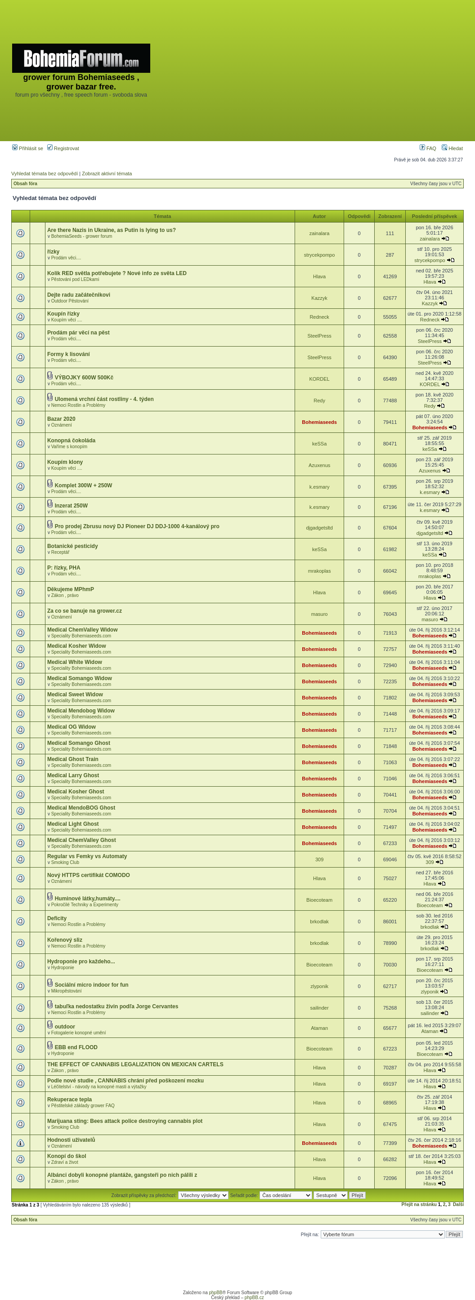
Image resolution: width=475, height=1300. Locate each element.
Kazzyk (319, 298)
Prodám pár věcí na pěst (78, 332)
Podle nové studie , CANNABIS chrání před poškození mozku (125, 1080)
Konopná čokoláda (71, 440)
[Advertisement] (313, 71)
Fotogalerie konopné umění (78, 1032)
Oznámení (61, 425)
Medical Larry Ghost (73, 775)
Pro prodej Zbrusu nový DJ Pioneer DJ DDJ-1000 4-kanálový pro (137, 526)
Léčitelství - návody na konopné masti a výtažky (99, 1086)
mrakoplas (319, 571)
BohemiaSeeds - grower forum (81, 236)
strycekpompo (319, 255)
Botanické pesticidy (72, 546)
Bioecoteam (319, 900)
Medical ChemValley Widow (82, 630)
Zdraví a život (64, 1162)
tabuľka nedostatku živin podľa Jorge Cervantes (117, 1006)
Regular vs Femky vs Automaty (87, 856)
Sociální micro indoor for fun (92, 985)
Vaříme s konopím (69, 446)
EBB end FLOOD (76, 1047)
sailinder (319, 1008)
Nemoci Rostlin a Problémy (78, 405)
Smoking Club (65, 862)
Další (458, 1204)
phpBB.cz (254, 1297)
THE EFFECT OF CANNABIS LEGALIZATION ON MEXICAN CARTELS (135, 1064)
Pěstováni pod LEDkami (75, 279)
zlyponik (319, 986)
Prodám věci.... (66, 257)
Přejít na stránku (419, 1204)
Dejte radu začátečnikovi (78, 295)
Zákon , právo (65, 595)
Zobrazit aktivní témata (107, 173)
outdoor (65, 1027)
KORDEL (319, 379)
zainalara (319, 233)
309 (319, 859)
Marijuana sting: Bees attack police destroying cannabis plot (124, 1121)
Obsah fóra (25, 183)
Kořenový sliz (64, 940)
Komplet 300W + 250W (83, 485)
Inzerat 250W (71, 506)
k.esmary (319, 487)
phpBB (215, 1292)
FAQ (428, 148)
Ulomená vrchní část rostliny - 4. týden (104, 399)
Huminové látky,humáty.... (88, 898)
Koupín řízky (63, 314)
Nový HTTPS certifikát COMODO (88, 875)
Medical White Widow (74, 662)
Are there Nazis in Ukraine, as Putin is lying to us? (111, 230)
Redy (319, 400)
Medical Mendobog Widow (81, 711)
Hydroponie (62, 967)
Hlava (319, 276)
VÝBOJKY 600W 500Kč (84, 377)
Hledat (452, 148)
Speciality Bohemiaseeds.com (81, 635)
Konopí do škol (66, 1156)
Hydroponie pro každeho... (81, 961)
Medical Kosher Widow (76, 646)
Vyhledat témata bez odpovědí (44, 173)
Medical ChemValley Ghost (81, 840)
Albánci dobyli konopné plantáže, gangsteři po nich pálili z (122, 1175)
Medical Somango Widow (79, 678)
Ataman (319, 1028)
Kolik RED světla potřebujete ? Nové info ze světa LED (117, 273)
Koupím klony (65, 462)
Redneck (319, 317)
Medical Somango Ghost (78, 743)
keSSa (319, 443)
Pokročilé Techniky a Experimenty (84, 904)
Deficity (57, 918)
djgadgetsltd (319, 527)
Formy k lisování (68, 354)
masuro (319, 614)
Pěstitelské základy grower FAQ (83, 1105)
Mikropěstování (66, 990)
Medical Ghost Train (73, 759)
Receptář (60, 552)
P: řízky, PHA (64, 568)
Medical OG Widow (71, 727)
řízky (53, 252)
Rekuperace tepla (69, 1099)
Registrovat (63, 148)
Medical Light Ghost (73, 824)
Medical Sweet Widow (75, 694)
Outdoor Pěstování (70, 300)
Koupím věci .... (66, 319)
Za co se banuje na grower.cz (84, 611)
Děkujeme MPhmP (70, 589)
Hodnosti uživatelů (71, 1140)
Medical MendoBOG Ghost (81, 808)
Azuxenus (319, 465)
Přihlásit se (27, 148)
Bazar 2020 (61, 419)
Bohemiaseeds (319, 422)
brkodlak (319, 921)
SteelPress (319, 335)
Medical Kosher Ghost (75, 791)
